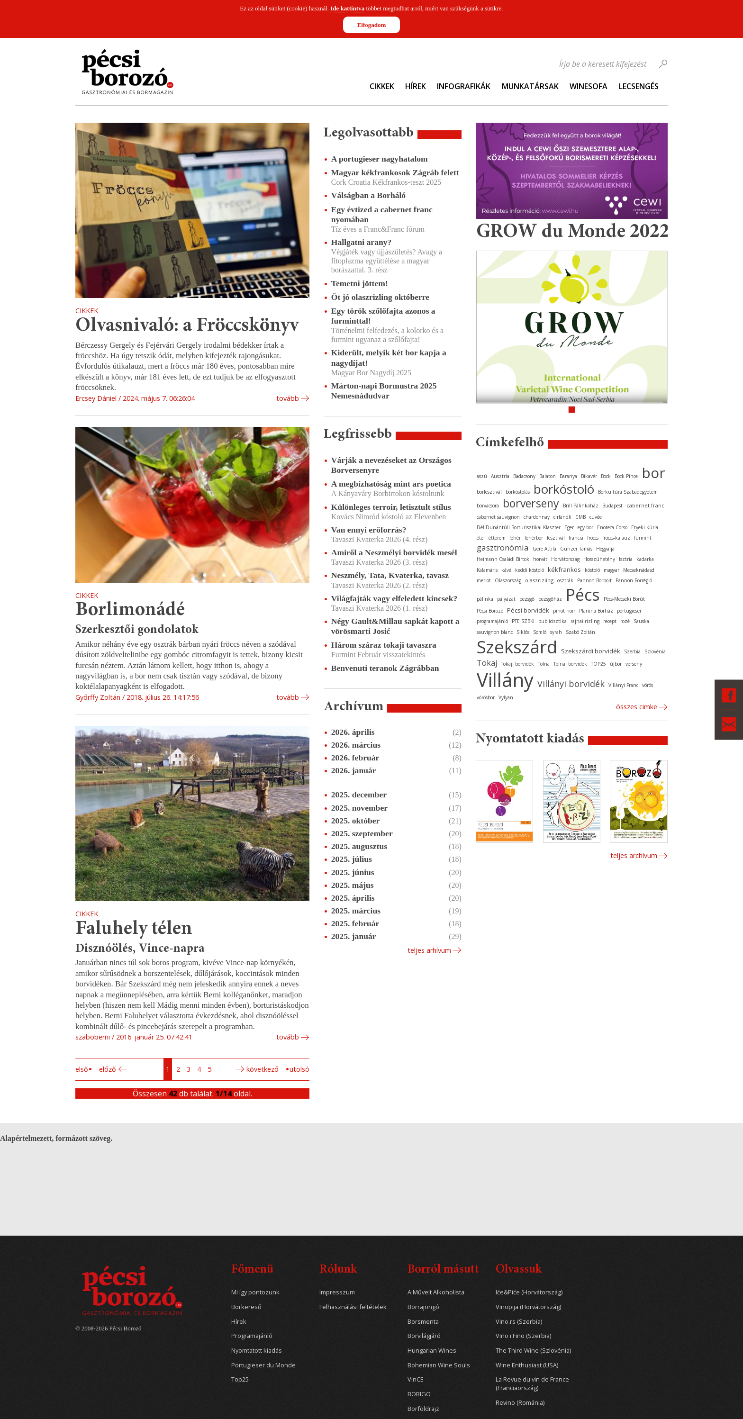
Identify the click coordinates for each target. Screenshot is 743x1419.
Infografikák (463, 86)
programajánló (492, 621)
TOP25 (598, 663)
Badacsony (524, 476)
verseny (633, 663)
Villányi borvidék (571, 683)
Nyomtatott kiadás (256, 1351)
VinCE (416, 1379)
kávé (506, 570)
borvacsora (488, 505)
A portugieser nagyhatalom (379, 158)
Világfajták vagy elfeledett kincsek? (394, 598)
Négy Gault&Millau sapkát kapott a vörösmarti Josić (395, 626)
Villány (505, 680)
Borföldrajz (423, 1409)
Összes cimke (636, 706)
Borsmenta (423, 1322)
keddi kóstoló (529, 570)
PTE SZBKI (523, 621)
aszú (482, 476)
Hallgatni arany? (361, 242)
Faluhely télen (133, 929)
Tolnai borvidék (570, 663)
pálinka (485, 599)
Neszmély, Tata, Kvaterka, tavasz (390, 575)
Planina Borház (596, 610)
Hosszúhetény (599, 559)
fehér (515, 537)
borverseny (531, 503)
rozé (625, 621)
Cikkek (382, 86)
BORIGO (419, 1394)
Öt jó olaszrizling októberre (380, 297)
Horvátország (565, 559)
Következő (262, 1069)
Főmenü (252, 1270)
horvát (540, 559)
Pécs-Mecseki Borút (624, 599)
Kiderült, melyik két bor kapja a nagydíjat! (388, 357)
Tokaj (487, 663)
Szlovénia (655, 651)
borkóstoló (564, 488)
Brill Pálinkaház (580, 505)
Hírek (415, 86)
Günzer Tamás (576, 548)
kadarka (645, 559)
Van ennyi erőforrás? (369, 529)
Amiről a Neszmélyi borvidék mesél (394, 552)
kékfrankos (564, 569)
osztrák (565, 580)
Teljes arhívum (429, 950)
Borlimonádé (130, 610)
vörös (647, 685)
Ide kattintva (347, 8)
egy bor (585, 527)
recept (609, 621)
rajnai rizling (585, 621)
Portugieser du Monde (263, 1365)
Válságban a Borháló (368, 195)
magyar (611, 570)
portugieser (629, 610)
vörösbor (486, 697)
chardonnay (537, 517)
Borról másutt (443, 1270)
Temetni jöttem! (359, 283)
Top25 (240, 1379)
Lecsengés (639, 86)
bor (653, 472)
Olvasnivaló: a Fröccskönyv (187, 326)
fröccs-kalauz (616, 537)
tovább (287, 398)
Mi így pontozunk (255, 1292)
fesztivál (556, 537)
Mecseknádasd (638, 570)
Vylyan (505, 697)
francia (576, 537)
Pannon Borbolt (594, 580)
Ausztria (500, 476)
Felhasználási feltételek (353, 1307)
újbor (616, 663)
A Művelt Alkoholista (436, 1292)
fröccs (592, 537)
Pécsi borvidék (528, 610)
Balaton (547, 476)
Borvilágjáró (424, 1336)
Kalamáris (487, 570)
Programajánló (251, 1336)
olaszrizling (539, 580)
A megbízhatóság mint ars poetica (391, 483)
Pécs (583, 595)
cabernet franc (645, 505)
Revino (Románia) (520, 1403)
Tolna (544, 663)
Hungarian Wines (432, 1351)
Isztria (626, 559)
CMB (580, 517)
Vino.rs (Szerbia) (519, 1322)
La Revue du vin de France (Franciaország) (532, 1383)
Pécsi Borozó (490, 610)
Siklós (522, 632)
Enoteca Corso (612, 527)
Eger (569, 527)
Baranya (568, 476)
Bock (606, 476)
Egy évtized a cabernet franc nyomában (382, 214)
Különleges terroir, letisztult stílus (391, 507)
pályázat (506, 599)
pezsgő (527, 599)
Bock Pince (626, 476)
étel (481, 537)
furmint (643, 537)
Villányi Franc (623, 685)
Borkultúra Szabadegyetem (628, 491)
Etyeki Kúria (644, 527)
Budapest (612, 505)
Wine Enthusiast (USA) (527, 1365)
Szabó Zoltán (580, 632)
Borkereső (246, 1307)
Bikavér (589, 476)
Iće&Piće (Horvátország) (529, 1292)
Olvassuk (519, 1270)
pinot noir (564, 610)
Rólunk (338, 1270)
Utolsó (299, 1069)
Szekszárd (517, 646)
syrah (556, 632)
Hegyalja (605, 548)
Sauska (641, 621)
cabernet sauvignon (498, 517)
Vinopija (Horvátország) (528, 1307)
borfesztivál (489, 491)
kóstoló (592, 570)
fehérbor (534, 537)
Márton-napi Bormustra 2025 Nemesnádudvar (384, 390)
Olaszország (508, 580)
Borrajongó (423, 1307)
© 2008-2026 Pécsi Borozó (108, 1328)
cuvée (595, 517)
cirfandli (562, 517)
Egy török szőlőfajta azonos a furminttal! (383, 315)
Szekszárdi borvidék (590, 651)
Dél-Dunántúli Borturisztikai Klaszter (519, 527)
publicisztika (552, 621)
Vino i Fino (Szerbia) (523, 1336)
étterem (497, 537)
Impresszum (337, 1292)
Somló (539, 632)
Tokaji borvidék (517, 663)
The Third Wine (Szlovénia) (533, 1351)
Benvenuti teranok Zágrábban (385, 668)
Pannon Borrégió (634, 580)
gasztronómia (503, 547)
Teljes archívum (633, 855)
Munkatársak (530, 86)
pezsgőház (550, 599)
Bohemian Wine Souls (439, 1365)
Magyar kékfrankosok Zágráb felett (395, 172)
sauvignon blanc (495, 632)
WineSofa (588, 86)
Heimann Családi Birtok (503, 559)
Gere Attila (544, 548)
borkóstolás (518, 491)
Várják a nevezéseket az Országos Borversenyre (391, 465)
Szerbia (632, 651)
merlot (484, 580)
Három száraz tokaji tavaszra (383, 645)
